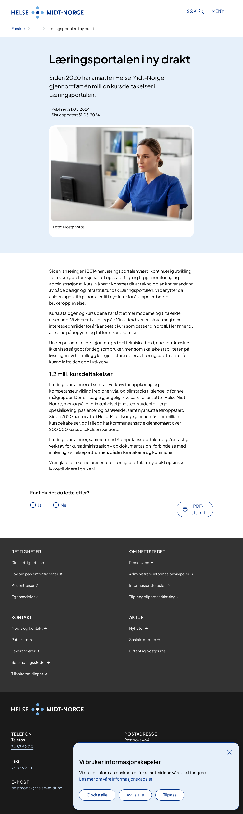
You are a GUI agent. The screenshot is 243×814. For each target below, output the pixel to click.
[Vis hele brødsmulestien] (36, 28)
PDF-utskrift (198, 509)
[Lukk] (229, 752)
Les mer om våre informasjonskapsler (115, 779)
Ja (40, 505)
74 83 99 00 (22, 746)
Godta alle (97, 794)
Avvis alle (135, 794)
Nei (64, 505)
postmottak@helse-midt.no (36, 787)
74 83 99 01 (21, 767)
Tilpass (170, 794)
